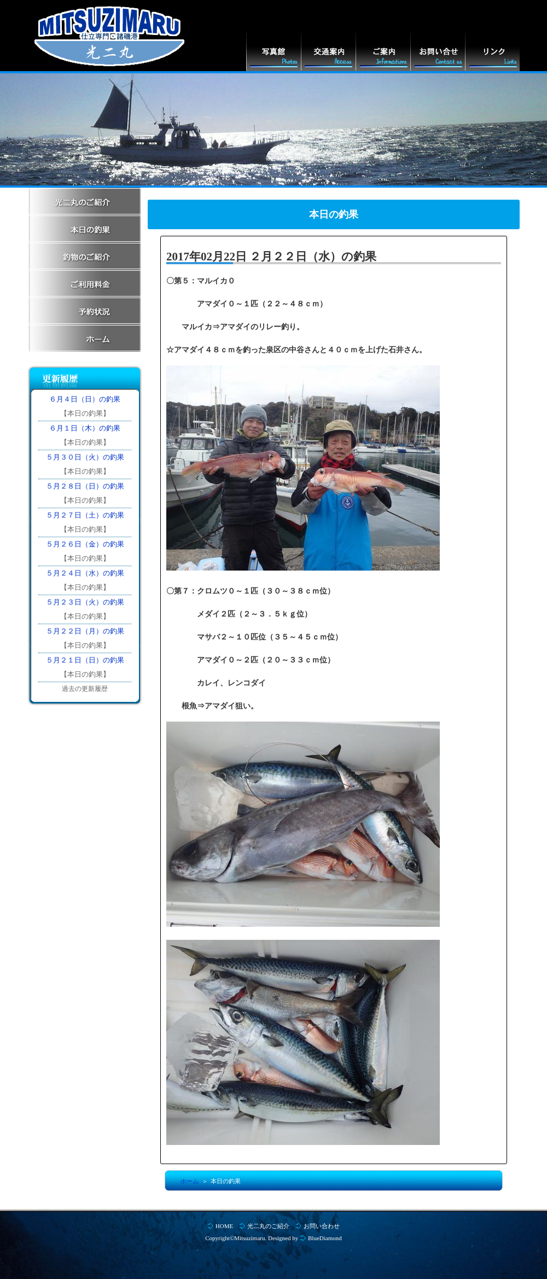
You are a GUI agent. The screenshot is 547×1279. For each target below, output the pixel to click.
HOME (224, 1226)
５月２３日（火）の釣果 (85, 602)
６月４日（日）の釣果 (84, 399)
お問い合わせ (322, 1226)
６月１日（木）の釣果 (84, 428)
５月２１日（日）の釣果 (85, 660)
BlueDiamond (325, 1238)
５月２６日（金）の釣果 (85, 544)
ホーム (190, 1181)
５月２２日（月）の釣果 (85, 631)
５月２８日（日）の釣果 (85, 486)
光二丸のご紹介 (268, 1226)
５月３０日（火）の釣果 (85, 457)
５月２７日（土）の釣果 (85, 515)
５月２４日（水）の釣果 (85, 573)
